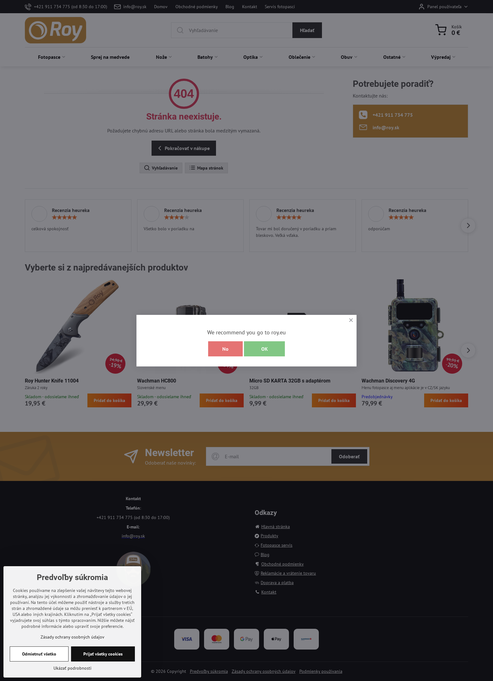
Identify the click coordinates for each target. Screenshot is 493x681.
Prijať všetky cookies (103, 654)
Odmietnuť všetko (39, 654)
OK (264, 349)
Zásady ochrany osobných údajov (72, 637)
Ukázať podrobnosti (72, 668)
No (225, 349)
